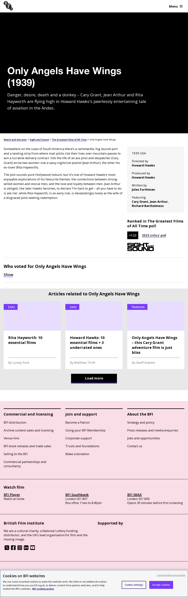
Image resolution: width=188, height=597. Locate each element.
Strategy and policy (140, 422)
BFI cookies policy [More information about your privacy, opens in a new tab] (43, 588)
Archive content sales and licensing (29, 430)
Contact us (134, 446)
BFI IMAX (134, 494)
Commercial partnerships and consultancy (25, 464)
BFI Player (12, 494)
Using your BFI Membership (85, 430)
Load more (94, 378)
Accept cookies (161, 584)
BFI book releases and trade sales (27, 446)
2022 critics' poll (154, 235)
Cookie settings (134, 584)
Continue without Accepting (171, 575)
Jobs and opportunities (143, 438)
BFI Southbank (77, 494)
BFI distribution (15, 422)
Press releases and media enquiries (152, 430)
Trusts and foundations (82, 446)
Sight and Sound (39, 139)
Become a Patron (77, 422)
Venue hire (11, 438)
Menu (175, 6)
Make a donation (77, 454)
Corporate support (78, 438)
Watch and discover (15, 139)
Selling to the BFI (16, 454)
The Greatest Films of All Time (69, 139)
